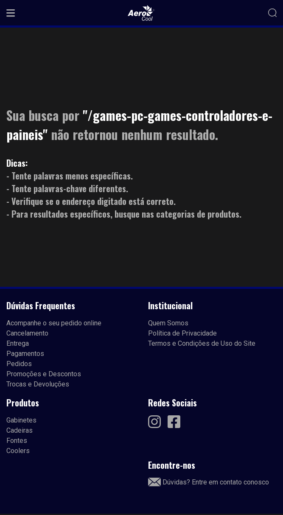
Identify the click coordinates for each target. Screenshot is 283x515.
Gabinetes (21, 420)
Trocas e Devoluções (37, 384)
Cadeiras (19, 430)
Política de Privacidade (182, 333)
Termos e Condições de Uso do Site (201, 343)
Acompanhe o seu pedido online (53, 323)
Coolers (18, 451)
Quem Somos (168, 323)
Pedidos (19, 364)
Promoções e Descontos (43, 374)
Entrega (17, 343)
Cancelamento (27, 333)
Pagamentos (25, 354)
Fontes (16, 441)
